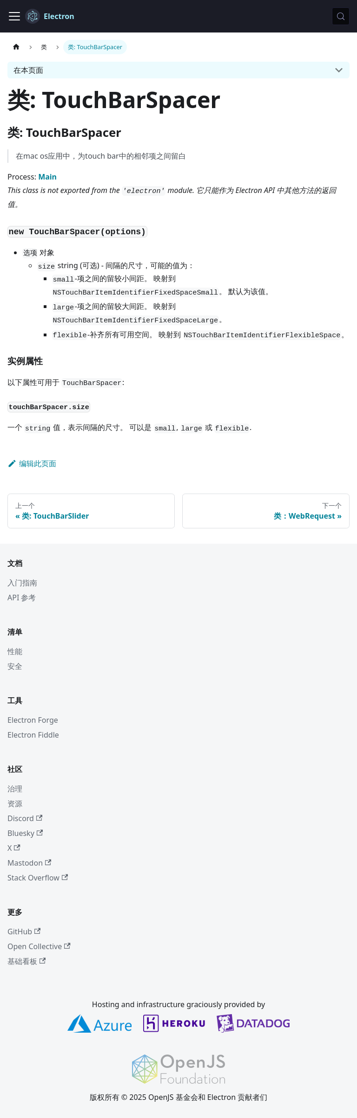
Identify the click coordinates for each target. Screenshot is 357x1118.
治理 (14, 789)
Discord (24, 818)
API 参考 (21, 597)
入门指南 (22, 583)
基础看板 (26, 961)
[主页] (16, 47)
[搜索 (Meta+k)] (341, 16)
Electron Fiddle (33, 735)
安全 (14, 666)
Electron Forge (32, 720)
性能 (14, 651)
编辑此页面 (31, 463)
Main (47, 177)
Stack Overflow (37, 878)
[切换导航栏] (14, 16)
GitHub (23, 931)
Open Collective (39, 946)
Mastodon (29, 863)
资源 (14, 803)
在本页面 (28, 70)
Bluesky (25, 833)
